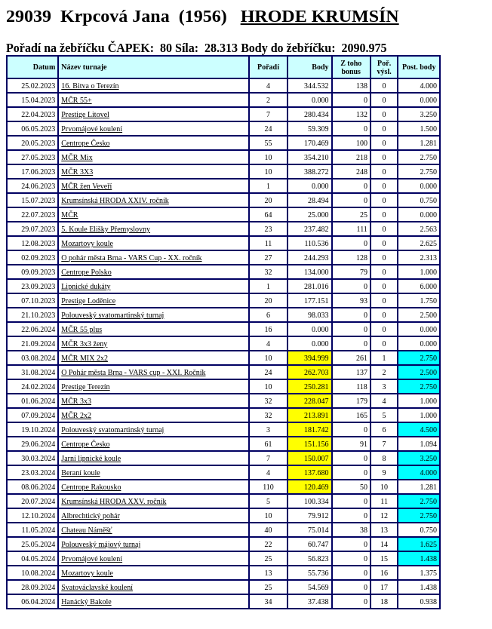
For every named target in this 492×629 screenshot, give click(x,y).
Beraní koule (80, 472)
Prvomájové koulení (91, 128)
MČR (69, 214)
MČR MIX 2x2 (84, 358)
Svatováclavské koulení (97, 587)
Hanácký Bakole (86, 601)
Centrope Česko (85, 143)
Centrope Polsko (86, 272)
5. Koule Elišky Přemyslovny (105, 229)
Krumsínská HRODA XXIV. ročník (115, 200)
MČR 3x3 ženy (84, 343)
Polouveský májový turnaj (100, 544)
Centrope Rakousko (91, 487)
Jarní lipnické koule (91, 458)
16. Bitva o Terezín (89, 85)
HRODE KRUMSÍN (320, 16)
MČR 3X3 (77, 171)
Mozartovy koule (87, 243)
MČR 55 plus (81, 329)
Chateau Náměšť (86, 530)
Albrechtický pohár (90, 515)
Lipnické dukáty (85, 286)
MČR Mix (76, 157)
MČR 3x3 (76, 401)
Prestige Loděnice (88, 300)
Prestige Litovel (85, 114)
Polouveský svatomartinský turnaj (112, 315)
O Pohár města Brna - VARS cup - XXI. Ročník (133, 372)
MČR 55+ (76, 100)
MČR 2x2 (76, 415)
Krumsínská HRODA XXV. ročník (113, 501)
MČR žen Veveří (86, 186)
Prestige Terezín (85, 386)
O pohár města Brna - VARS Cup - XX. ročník (131, 257)
